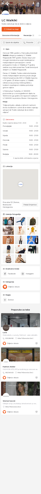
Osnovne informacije (10, 35)
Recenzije (29, 35)
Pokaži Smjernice (30, 205)
